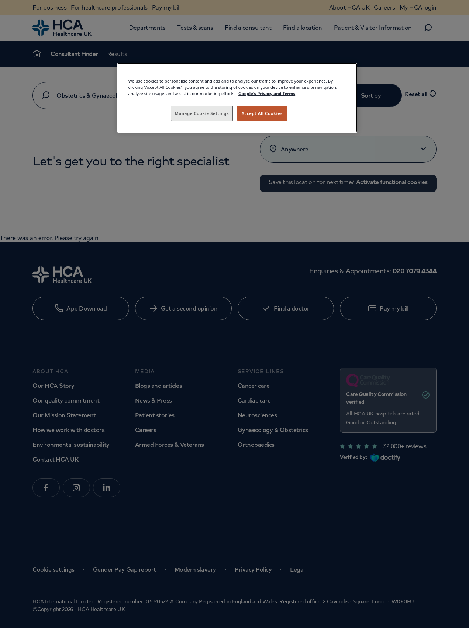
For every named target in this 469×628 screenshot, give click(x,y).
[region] (237, 98)
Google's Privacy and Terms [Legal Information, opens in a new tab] (266, 93)
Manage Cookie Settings (202, 113)
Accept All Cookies (261, 113)
